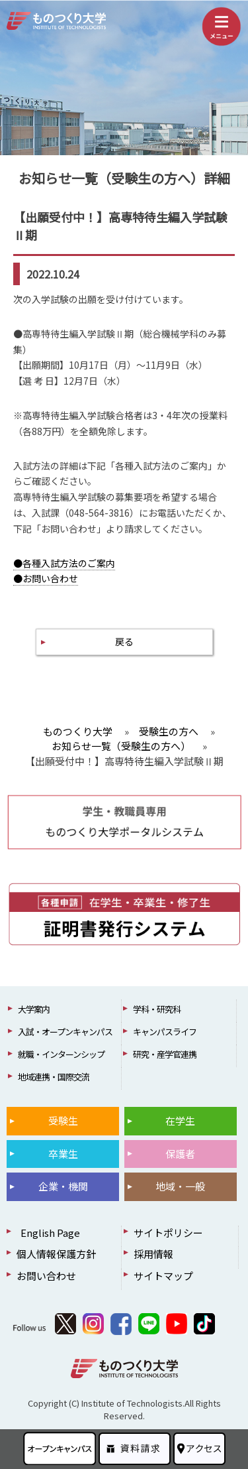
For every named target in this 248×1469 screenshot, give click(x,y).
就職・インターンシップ (61, 1054)
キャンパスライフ (164, 1031)
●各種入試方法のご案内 (64, 563)
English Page (48, 1233)
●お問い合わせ (45, 578)
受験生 (63, 1120)
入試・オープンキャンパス (65, 1031)
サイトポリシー (168, 1233)
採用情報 (153, 1254)
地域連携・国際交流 (53, 1076)
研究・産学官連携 (164, 1054)
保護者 (180, 1154)
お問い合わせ (46, 1276)
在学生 (180, 1120)
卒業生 (63, 1154)
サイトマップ (163, 1276)
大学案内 (34, 1009)
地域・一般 (180, 1186)
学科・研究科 (157, 1009)
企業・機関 (63, 1186)
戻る (124, 641)
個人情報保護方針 (56, 1254)
